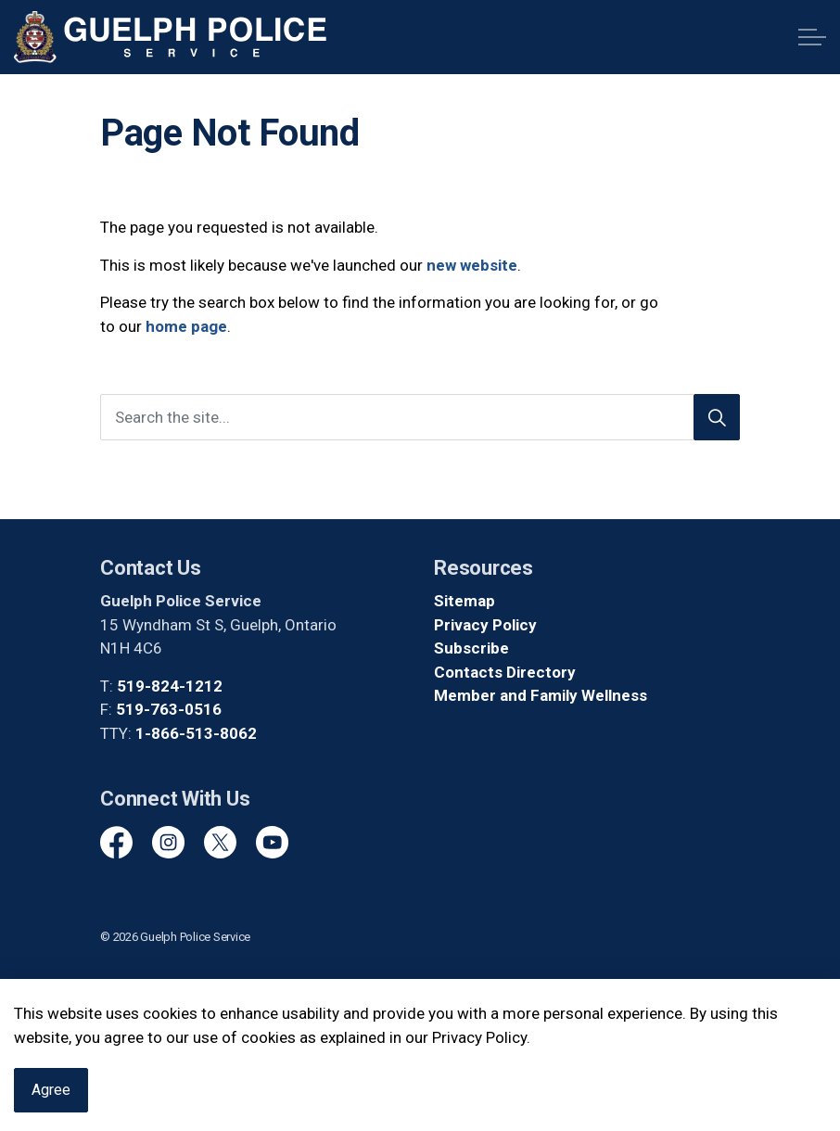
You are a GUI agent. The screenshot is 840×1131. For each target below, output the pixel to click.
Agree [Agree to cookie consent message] (51, 1106)
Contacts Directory (505, 672)
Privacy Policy (485, 625)
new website (471, 265)
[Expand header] (812, 37)
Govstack (183, 991)
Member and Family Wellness (540, 695)
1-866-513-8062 (196, 733)
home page (186, 326)
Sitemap (464, 600)
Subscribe (471, 648)
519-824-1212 (170, 686)
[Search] (717, 417)
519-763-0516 (169, 709)
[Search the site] (420, 417)
